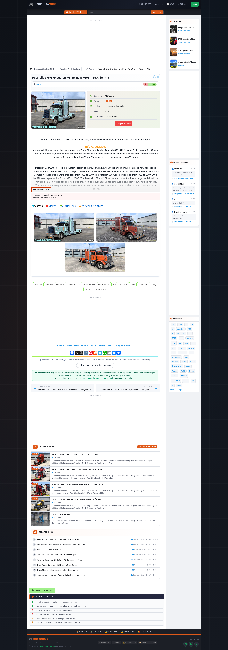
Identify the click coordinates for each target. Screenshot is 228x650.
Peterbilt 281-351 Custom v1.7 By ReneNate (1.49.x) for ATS (76, 499)
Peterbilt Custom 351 (61, 514)
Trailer (191, 371)
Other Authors (74, 284)
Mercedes (182, 353)
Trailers (174, 376)
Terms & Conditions (90, 378)
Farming (190, 338)
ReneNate (60, 284)
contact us (107, 378)
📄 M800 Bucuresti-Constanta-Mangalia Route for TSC (183, 178)
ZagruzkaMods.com (47, 646)
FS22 (193, 343)
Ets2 (181, 338)
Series (192, 361)
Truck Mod (176, 381)
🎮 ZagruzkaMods (38, 639)
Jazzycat (191, 348)
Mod (191, 353)
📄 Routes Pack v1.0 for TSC (181, 207)
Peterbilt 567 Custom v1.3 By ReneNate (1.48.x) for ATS (75, 454)
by (172, 333)
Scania (184, 361)
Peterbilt (49, 284)
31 (192, 325)
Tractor (174, 371)
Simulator (142, 284)
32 (173, 329)
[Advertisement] (96, 43)
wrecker (88, 289)
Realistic (175, 361)
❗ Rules (116, 642)
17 (186, 325)
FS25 (173, 348)
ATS (114, 284)
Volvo (179, 386)
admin (38, 84)
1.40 (173, 325)
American (123, 284)
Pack (186, 357)
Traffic (183, 371)
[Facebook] (191, 644)
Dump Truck (100, 289)
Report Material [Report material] (123, 123)
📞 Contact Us (104, 642)
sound (188, 366)
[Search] (157, 12)
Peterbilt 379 (104, 284)
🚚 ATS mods (81, 632)
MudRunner (176, 357)
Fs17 (186, 343)
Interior (182, 348)
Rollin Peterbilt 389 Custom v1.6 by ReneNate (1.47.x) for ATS (77, 484)
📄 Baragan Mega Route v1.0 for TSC (183, 194)
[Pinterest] (196, 644)
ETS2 (174, 338)
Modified (38, 284)
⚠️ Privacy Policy (129, 642)
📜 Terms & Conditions (147, 642)
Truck (132, 284)
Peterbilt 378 (89, 284)
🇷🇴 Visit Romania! (145, 632)
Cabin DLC (181, 333)
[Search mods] (119, 12)
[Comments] (156, 77)
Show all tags (176, 389)
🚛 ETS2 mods (95, 632)
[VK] (185, 644)
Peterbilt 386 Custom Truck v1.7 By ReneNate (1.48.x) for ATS (77, 469)
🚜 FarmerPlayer (127, 632)
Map (173, 353)
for (173, 343)
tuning (153, 284)
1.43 (180, 325)
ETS (190, 333)
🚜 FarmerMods (111, 632)
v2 (172, 386)
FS (180, 343)
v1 (193, 380)
